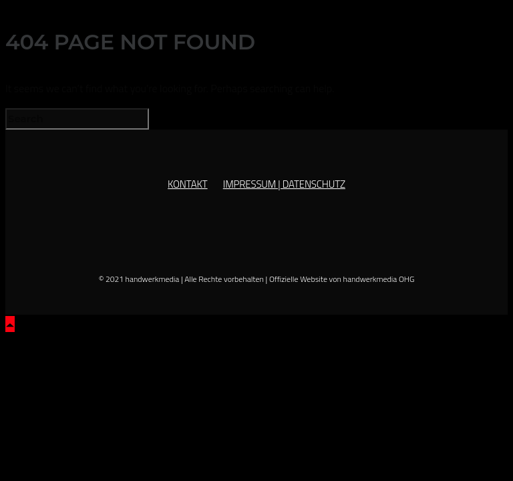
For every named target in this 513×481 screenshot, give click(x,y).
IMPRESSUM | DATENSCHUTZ (284, 184)
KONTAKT (188, 184)
